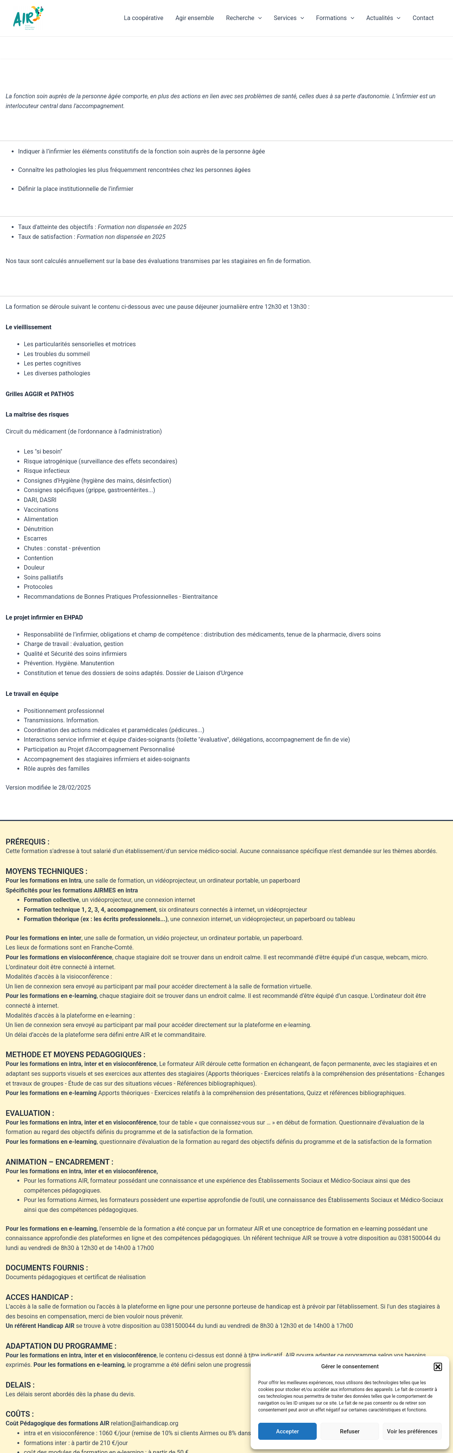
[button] (438, 1367)
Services (289, 18)
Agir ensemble (195, 18)
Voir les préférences (412, 1431)
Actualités (383, 18)
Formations (335, 18)
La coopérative (143, 18)
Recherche (244, 18)
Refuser (349, 1431)
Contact (423, 18)
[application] (258, 18)
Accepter (287, 1431)
